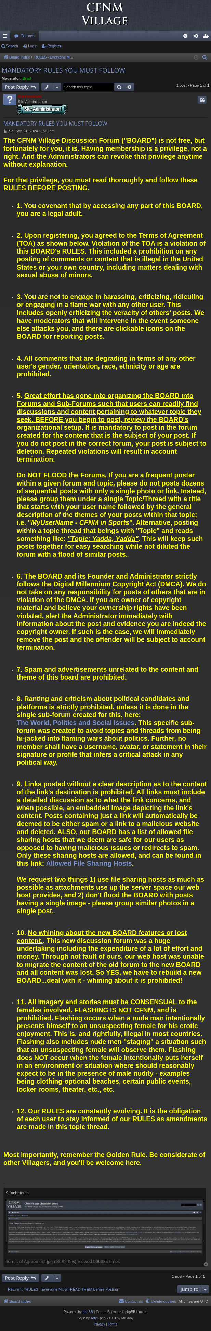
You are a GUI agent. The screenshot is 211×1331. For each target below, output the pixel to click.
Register (54, 46)
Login (32, 46)
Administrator (30, 96)
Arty (94, 1318)
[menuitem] (185, 36)
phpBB (88, 1312)
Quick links (6, 37)
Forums (28, 36)
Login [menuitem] (197, 37)
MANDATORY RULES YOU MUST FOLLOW (63, 70)
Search (12, 46)
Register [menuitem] (207, 37)
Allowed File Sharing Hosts (89, 863)
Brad (27, 78)
